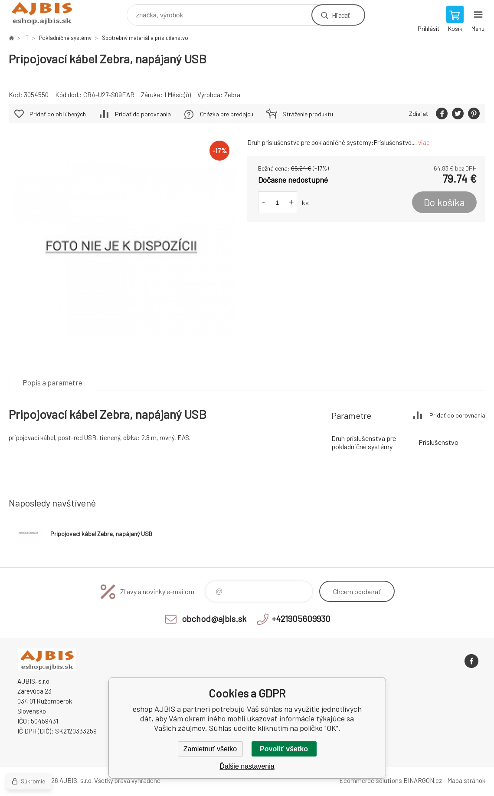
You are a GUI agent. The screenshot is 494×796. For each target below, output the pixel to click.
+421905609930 (301, 618)
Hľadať (341, 15)
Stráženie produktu (307, 114)
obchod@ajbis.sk (214, 618)
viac (424, 142)
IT (26, 37)
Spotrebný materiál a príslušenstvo (145, 37)
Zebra (232, 95)
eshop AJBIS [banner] (47, 13)
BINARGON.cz (422, 780)
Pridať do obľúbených (57, 114)
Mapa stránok (466, 780)
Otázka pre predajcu (226, 114)
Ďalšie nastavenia (246, 766)
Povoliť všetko (284, 749)
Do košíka (444, 202)
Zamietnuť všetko (210, 749)
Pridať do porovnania (143, 114)
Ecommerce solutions (370, 780)
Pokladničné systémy (65, 37)
